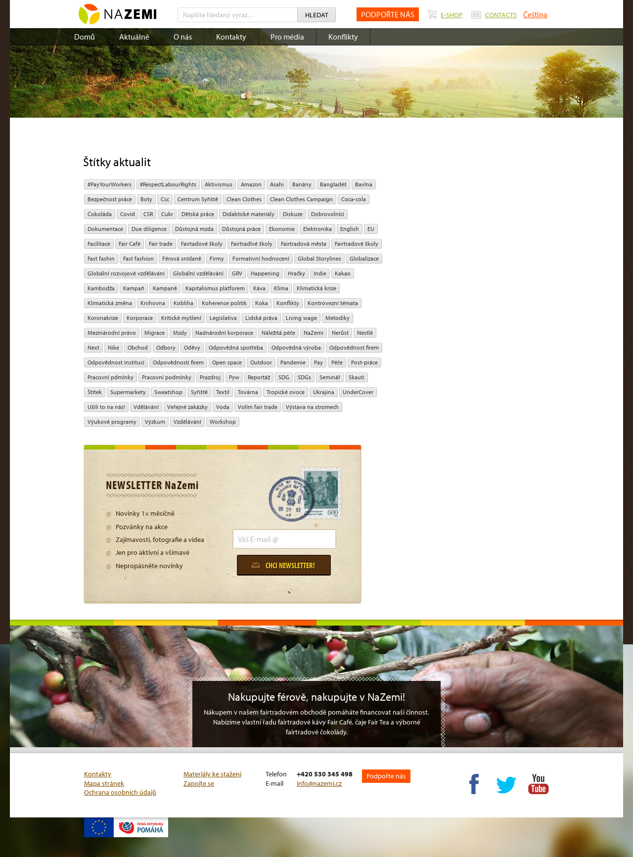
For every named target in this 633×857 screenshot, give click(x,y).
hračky (296, 273)
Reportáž (259, 377)
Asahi (277, 184)
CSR (148, 214)
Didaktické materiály (248, 214)
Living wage (301, 317)
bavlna (363, 184)
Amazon (251, 184)
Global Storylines (319, 258)
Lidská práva (261, 317)
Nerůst (340, 332)
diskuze (293, 214)
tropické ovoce (286, 392)
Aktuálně (134, 37)
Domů (84, 37)
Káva (259, 288)
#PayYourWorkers (110, 184)
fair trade (161, 243)
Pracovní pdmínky (111, 377)
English (349, 228)
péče (337, 362)
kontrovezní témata (333, 303)
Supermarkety (128, 392)
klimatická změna (110, 303)
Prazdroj (210, 377)
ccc (165, 199)
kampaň (133, 288)
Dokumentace (105, 228)
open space (227, 362)
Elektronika (317, 228)
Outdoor (261, 362)
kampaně (165, 288)
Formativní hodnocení (260, 258)
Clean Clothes (244, 199)
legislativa (223, 317)
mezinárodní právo (112, 332)
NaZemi (313, 332)
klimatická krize (316, 288)
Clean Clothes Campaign (301, 199)
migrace (154, 332)
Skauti (356, 377)
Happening (265, 273)
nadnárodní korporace (224, 332)
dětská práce (197, 214)
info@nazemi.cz (319, 783)
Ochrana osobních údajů (120, 792)
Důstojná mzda (194, 228)
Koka (261, 303)
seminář (329, 377)
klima (281, 288)
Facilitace (99, 243)
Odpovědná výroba (296, 347)
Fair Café (129, 243)
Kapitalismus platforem (215, 288)
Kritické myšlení (181, 317)
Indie (320, 273)
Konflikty (343, 37)
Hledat (316, 14)
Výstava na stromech (312, 406)
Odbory (166, 347)
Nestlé (365, 332)
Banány (302, 184)
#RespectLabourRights (168, 184)
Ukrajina (323, 392)
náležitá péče (278, 332)
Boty (146, 199)
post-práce (364, 362)
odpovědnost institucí (116, 362)
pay (318, 362)
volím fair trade (257, 406)
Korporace (140, 317)
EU (370, 228)
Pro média (287, 37)
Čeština (535, 14)
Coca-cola (353, 199)
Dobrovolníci (327, 214)
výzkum (155, 421)
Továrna (248, 392)
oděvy (192, 347)
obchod (138, 347)
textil (222, 392)
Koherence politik (224, 303)
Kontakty (231, 37)
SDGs (304, 377)
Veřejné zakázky (187, 406)
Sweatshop (168, 392)
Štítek (95, 392)
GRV (237, 273)
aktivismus (218, 184)
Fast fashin (101, 258)
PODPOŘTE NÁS (387, 14)
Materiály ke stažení (212, 773)
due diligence (149, 228)
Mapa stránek (104, 783)
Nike (113, 347)
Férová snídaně (181, 258)
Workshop (223, 421)
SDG (283, 377)
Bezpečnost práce (110, 199)
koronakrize (103, 317)
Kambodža (101, 288)
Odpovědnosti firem (178, 362)
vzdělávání (187, 421)
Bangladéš (333, 184)
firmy (217, 258)
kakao (343, 273)
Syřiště (199, 392)
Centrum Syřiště (198, 199)
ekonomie (282, 228)
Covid (127, 214)
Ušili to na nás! (106, 406)
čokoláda (100, 214)
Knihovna (152, 303)
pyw (234, 377)
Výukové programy (112, 421)
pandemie (293, 362)
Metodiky (337, 317)
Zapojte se (198, 783)
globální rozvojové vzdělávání (126, 273)
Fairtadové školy (202, 243)
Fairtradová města (303, 243)
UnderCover (358, 392)
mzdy (180, 332)
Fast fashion (138, 258)
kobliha (183, 303)
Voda (222, 406)
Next (93, 347)
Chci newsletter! (283, 565)
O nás (183, 37)
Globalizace (364, 258)
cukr (167, 214)
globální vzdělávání (198, 273)
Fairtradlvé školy (251, 243)
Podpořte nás (386, 775)
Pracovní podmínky (166, 377)
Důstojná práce (241, 228)
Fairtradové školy (356, 243)
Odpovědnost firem (354, 347)
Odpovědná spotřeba (236, 347)
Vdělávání (146, 406)
